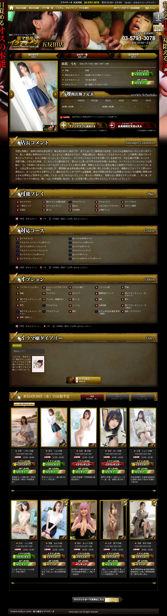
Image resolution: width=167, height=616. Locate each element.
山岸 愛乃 (112, 543)
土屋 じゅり (142, 451)
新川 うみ (53, 451)
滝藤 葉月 (142, 543)
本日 (92, 397)
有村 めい (112, 451)
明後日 (142, 397)
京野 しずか (23, 451)
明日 (117, 397)
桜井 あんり (82, 543)
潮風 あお (53, 543)
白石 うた (23, 543)
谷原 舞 (82, 451)
